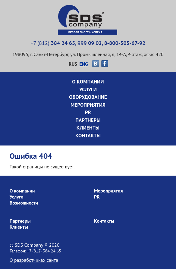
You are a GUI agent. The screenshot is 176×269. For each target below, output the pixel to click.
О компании (88, 81)
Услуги (88, 89)
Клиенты (88, 127)
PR (88, 112)
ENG (83, 64)
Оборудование (88, 97)
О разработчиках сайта (34, 260)
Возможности (24, 203)
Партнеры (88, 120)
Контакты (88, 135)
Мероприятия (88, 105)
